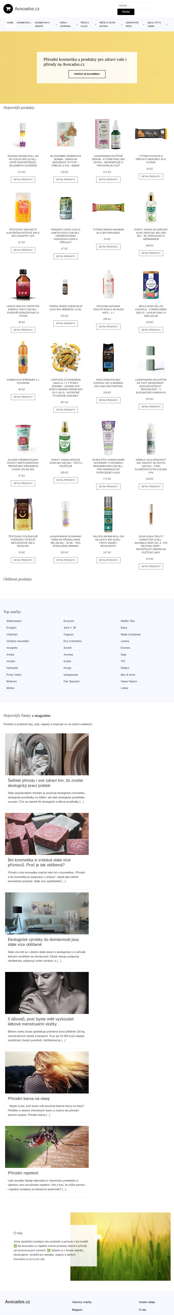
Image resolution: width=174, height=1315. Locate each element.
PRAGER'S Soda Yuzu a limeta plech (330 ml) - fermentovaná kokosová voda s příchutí (65, 236)
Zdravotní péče (132, 24)
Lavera (140, 633)
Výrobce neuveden (62, 633)
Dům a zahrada (65, 24)
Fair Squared (15, 665)
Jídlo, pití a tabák (154, 24)
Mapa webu (79, 1295)
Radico (140, 653)
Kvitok (140, 646)
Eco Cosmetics (102, 633)
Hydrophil (56, 653)
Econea (98, 640)
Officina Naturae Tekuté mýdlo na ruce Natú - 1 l (108, 309)
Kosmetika (23, 22)
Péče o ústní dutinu (107, 24)
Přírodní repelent (23, 1150)
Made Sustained (17, 633)
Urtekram (99, 627)
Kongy (97, 653)
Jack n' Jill (14, 627)
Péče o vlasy (85, 24)
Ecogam (141, 621)
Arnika (140, 640)
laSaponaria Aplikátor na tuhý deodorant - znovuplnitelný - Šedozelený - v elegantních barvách (151, 386)
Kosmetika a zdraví (42, 24)
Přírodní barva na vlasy (29, 1076)
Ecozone (56, 621)
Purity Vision (15, 659)
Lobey (140, 665)
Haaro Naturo (59, 665)
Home (10, 22)
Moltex (97, 665)
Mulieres (141, 659)
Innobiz (97, 646)
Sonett (54, 640)
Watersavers (15, 621)
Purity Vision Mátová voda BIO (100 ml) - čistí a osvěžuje (65, 462)
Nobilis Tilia (100, 621)
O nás (142, 1287)
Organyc (141, 627)
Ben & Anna (100, 659)
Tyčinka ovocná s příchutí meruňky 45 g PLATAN (151, 159)
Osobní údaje (147, 1279)
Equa (54, 627)
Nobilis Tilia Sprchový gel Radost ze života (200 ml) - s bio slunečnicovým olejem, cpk (151, 466)
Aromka (12, 646)
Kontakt (143, 1295)
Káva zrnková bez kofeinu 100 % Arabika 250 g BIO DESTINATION (108, 382)
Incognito (13, 640)
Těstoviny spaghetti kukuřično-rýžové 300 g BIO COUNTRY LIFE (23, 232)
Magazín (77, 1287)
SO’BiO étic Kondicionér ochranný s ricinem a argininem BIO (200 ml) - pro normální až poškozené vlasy (108, 466)
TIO (10, 653)
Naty (53, 646)
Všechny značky (82, 1279)
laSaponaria (58, 659)
